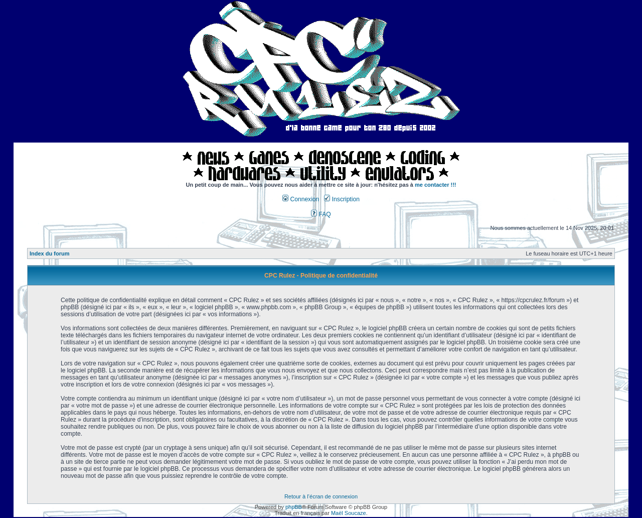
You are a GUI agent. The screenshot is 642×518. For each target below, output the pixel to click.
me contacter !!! (435, 185)
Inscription (341, 199)
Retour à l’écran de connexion (321, 496)
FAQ (321, 214)
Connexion (300, 199)
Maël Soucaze (348, 513)
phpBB (293, 507)
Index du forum (49, 253)
